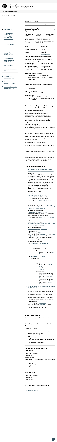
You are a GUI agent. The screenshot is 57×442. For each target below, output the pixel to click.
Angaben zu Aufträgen (9, 48)
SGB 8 (29, 229)
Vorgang (37, 195)
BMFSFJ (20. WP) (43, 200)
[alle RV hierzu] (43, 195)
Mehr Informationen (9, 88)
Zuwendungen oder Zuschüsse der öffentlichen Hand (9, 53)
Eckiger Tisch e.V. (8, 29)
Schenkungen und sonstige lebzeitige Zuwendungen (9, 60)
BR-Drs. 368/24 (31, 195)
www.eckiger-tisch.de (45, 54)
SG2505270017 (33, 256)
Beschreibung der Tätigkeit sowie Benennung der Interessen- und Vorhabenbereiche (8, 36)
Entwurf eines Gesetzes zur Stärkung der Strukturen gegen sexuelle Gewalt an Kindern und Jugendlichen (41, 207)
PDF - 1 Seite (41, 256)
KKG (39, 229)
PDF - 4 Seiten (42, 243)
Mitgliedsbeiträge (8, 65)
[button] (54, 6)
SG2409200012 (33, 243)
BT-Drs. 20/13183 (31, 212)
